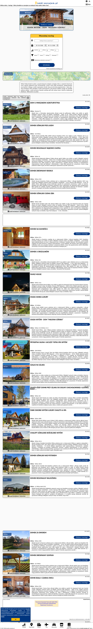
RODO (2, 616)
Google (28, 609)
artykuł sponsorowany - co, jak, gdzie (82, 619)
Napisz (91, 628)
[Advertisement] (46, 514)
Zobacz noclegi (82, 107)
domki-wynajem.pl (46, 3)
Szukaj (46, 65)
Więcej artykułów (6, 599)
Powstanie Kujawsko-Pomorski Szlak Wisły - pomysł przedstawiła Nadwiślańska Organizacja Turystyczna (46, 603)
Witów (5, 104)
